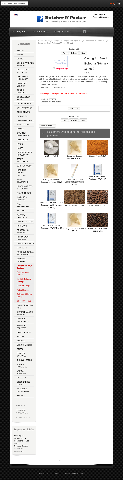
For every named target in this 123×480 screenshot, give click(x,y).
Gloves (20, 129)
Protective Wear (25, 244)
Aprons (20, 50)
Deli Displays (23, 112)
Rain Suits (22, 248)
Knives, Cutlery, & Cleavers (25, 187)
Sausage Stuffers (21, 327)
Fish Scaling (23, 125)
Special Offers (24, 345)
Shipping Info (19, 436)
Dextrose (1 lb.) (51, 156)
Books (20, 55)
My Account (63, 31)
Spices (20, 349)
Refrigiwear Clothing (23, 238)
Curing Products (22, 91)
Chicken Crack (24, 104)
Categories (20, 31)
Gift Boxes (22, 116)
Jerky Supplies (24, 166)
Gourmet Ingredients (23, 134)
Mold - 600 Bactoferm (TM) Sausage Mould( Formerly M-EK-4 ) (51, 205)
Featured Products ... (22, 411)
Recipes (21, 396)
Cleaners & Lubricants (22, 78)
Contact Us (18, 449)
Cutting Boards (25, 108)
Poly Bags (22, 226)
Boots (20, 59)
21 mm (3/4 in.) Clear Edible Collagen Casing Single (74, 182)
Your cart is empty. (101, 17)
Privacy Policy (20, 438)
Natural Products (22, 216)
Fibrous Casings (23, 286)
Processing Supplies (23, 231)
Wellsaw (21, 378)
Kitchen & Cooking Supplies (21, 172)
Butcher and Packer (60, 473)
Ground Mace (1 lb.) (97, 156)
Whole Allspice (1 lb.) (97, 205)
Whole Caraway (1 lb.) (74, 205)
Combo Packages (25, 120)
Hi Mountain (22, 140)
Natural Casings (23, 290)
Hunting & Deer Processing (24, 153)
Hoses (20, 148)
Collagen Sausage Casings (72, 40)
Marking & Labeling (22, 198)
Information (41, 31)
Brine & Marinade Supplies (25, 64)
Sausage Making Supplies (25, 313)
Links (16, 443)
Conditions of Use (21, 441)
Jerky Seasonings (22, 160)
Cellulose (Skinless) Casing (24, 295)
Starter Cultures (21, 354)
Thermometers (24, 360)
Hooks (20, 144)
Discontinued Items (23, 383)
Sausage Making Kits (25, 306)
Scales (20, 337)
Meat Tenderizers (23, 205)
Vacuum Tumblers (21, 372)
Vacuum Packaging (22, 365)
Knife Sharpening (22, 180)
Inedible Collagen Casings (97, 40)
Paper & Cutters (25, 222)
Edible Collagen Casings (23, 273)
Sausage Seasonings (22, 320)
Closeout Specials (22, 84)
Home (40, 40)
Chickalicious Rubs (23, 98)
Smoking (21, 341)
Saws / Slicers (24, 332)
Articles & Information (23, 390)
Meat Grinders (24, 193)
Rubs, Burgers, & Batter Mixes (25, 253)
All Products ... (24, 418)
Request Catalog (21, 446)
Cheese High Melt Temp (23, 71)
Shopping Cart (99, 14)
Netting (21, 211)
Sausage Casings (52, 40)
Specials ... (21, 405)
